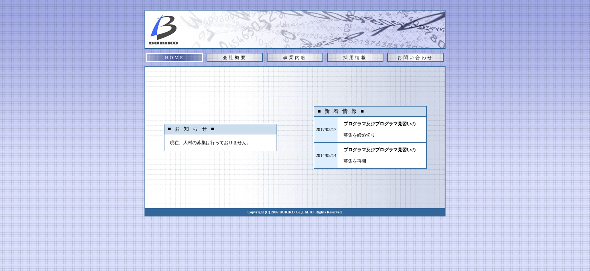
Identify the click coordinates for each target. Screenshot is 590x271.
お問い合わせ (415, 57)
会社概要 (235, 57)
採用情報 (355, 57)
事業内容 (295, 57)
